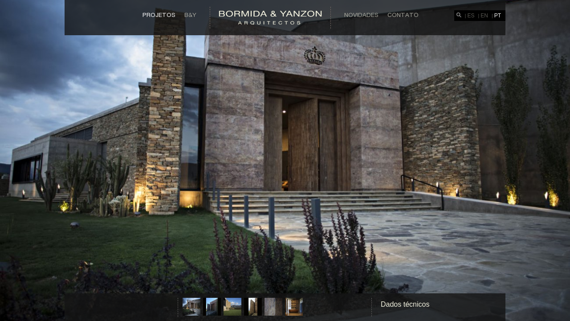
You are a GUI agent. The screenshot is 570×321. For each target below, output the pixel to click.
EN (484, 15)
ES (471, 15)
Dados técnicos (405, 304)
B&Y (190, 14)
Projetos (158, 14)
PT (497, 15)
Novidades (361, 14)
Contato (403, 14)
